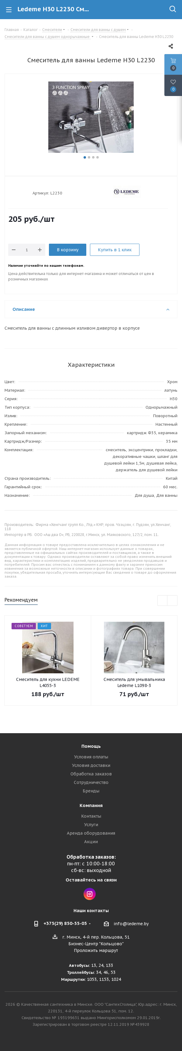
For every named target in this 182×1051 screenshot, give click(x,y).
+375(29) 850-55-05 (65, 923)
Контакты (91, 816)
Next (172, 601)
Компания (91, 805)
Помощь (91, 746)
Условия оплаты (91, 757)
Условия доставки (91, 765)
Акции (91, 841)
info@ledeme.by (131, 923)
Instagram (90, 894)
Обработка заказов (91, 774)
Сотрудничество (91, 782)
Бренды (91, 791)
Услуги (91, 824)
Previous (163, 601)
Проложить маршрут (96, 950)
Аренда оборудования (91, 833)
